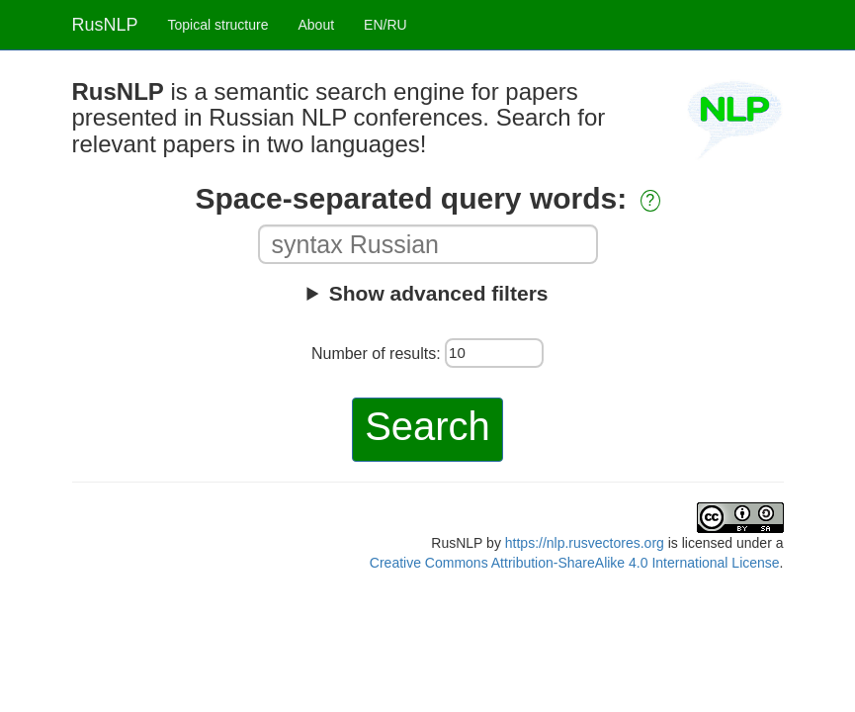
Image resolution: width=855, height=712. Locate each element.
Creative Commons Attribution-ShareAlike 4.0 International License (575, 563)
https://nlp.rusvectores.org (584, 543)
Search (427, 426)
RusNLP (105, 25)
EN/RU (385, 25)
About (316, 25)
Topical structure (218, 25)
